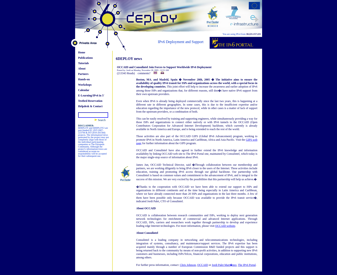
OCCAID (202, 265)
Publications (85, 57)
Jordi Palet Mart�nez (224, 265)
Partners (83, 74)
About (82, 68)
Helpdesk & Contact (90, 106)
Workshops (85, 84)
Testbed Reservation (90, 101)
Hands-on (84, 79)
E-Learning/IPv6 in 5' (91, 95)
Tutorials (83, 63)
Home (81, 52)
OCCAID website (225, 225)
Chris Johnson (188, 265)
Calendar (83, 90)
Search (100, 120)
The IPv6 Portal (247, 265)
